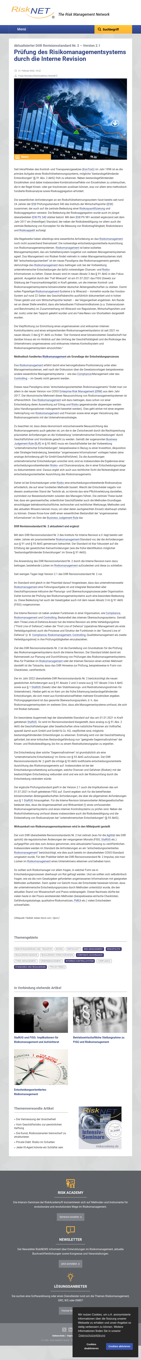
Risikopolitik (113, 954)
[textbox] (113, 29)
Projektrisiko (57, 972)
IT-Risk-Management (25, 966)
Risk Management (93, 954)
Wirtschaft (73, 954)
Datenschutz (58, 1341)
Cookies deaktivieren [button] (91, 1346)
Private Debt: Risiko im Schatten (34, 1147)
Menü (21, 29)
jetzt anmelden (69, 1269)
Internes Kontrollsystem (80, 966)
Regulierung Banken (26, 960)
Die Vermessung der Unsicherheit (35, 1124)
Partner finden (69, 1316)
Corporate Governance (90, 960)
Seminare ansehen (69, 1222)
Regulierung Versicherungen (57, 960)
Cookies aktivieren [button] (119, 1346)
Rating (59, 954)
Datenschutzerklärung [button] (92, 1335)
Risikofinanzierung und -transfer (33, 954)
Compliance (104, 966)
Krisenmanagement (51, 966)
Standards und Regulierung (30, 972)
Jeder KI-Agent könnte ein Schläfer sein (38, 1152)
